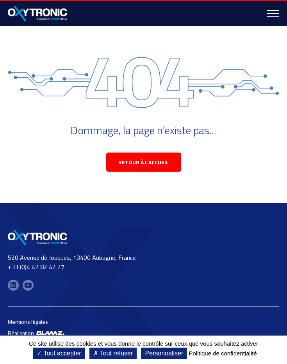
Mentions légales (28, 322)
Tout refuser (113, 353)
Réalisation (36, 333)
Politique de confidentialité (223, 353)
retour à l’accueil (143, 162)
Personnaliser (164, 353)
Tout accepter (59, 353)
